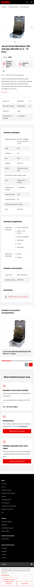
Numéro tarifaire (10, 280)
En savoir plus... (5, 575)
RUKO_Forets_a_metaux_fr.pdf (18, 297)
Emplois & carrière (6, 490)
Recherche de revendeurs (8, 493)
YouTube (3, 554)
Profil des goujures (11, 204)
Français (17, 564)
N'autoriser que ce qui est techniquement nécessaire (9, 581)
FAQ (2, 512)
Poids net (6, 111)
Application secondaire (8, 255)
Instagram (4, 548)
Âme (6, 209)
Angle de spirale (10, 199)
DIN (6, 158)
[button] (15, 42)
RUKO (3, 480)
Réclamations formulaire (17, 431)
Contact (3, 496)
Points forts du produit (7, 535)
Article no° (6, 101)
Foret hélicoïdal (24, 7)
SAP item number (8, 106)
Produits (3, 7)
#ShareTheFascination (7, 545)
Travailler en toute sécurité (8, 506)
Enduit (7, 168)
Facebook (4, 551)
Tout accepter (24, 583)
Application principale (8, 228)
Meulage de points (11, 139)
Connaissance (5, 503)
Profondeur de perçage (7, 117)
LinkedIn (3, 557)
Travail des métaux (13, 7)
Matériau (8, 163)
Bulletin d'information (7, 509)
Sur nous (3, 483)
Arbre (6, 180)
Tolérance (8, 153)
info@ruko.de (23, 426)
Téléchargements (6, 499)
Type (6, 148)
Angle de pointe (10, 194)
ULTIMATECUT (5, 539)
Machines (4, 525)
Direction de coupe (11, 175)
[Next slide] (32, 27)
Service (3, 487)
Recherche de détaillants (17, 461)
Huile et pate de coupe (7, 528)
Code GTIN (8, 275)
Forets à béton (5, 531)
